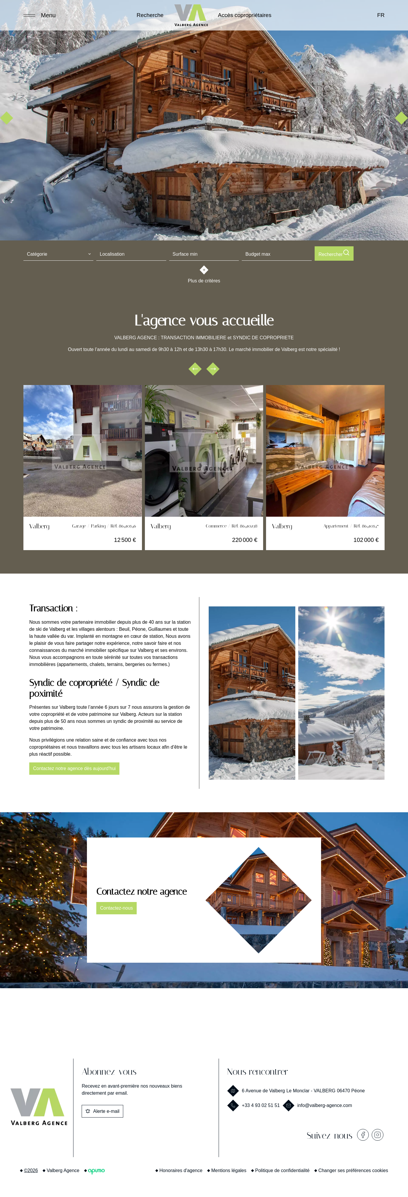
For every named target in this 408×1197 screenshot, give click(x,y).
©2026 (31, 1169)
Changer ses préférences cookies (353, 1169)
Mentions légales (228, 1169)
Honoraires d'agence (181, 1169)
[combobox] (58, 253)
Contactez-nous (116, 906)
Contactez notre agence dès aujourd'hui (74, 767)
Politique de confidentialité (282, 1169)
